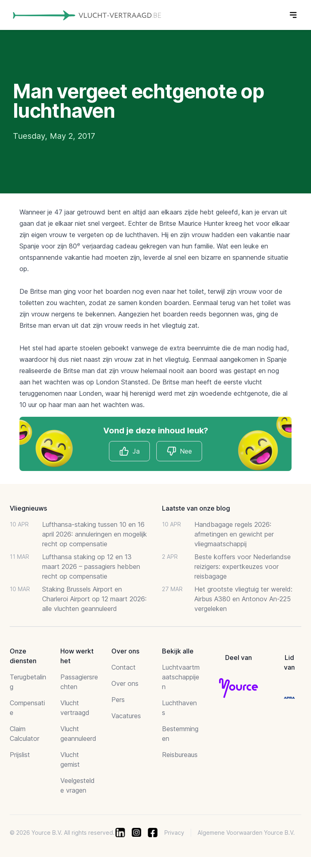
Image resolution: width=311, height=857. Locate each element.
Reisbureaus (180, 755)
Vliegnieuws (28, 508)
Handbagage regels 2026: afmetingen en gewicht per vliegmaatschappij (234, 534)
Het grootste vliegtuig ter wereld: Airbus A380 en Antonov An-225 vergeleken (243, 599)
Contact (123, 667)
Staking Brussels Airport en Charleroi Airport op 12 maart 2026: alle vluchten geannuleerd (94, 599)
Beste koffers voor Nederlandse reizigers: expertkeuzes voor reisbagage (242, 566)
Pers (118, 700)
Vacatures (126, 716)
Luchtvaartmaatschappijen (181, 677)
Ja (129, 451)
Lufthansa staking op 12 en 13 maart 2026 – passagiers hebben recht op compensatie (91, 566)
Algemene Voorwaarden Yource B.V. (246, 832)
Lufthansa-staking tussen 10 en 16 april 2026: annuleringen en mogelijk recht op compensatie (94, 534)
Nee (179, 451)
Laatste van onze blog (196, 508)
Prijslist (20, 755)
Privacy (174, 832)
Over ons (124, 683)
